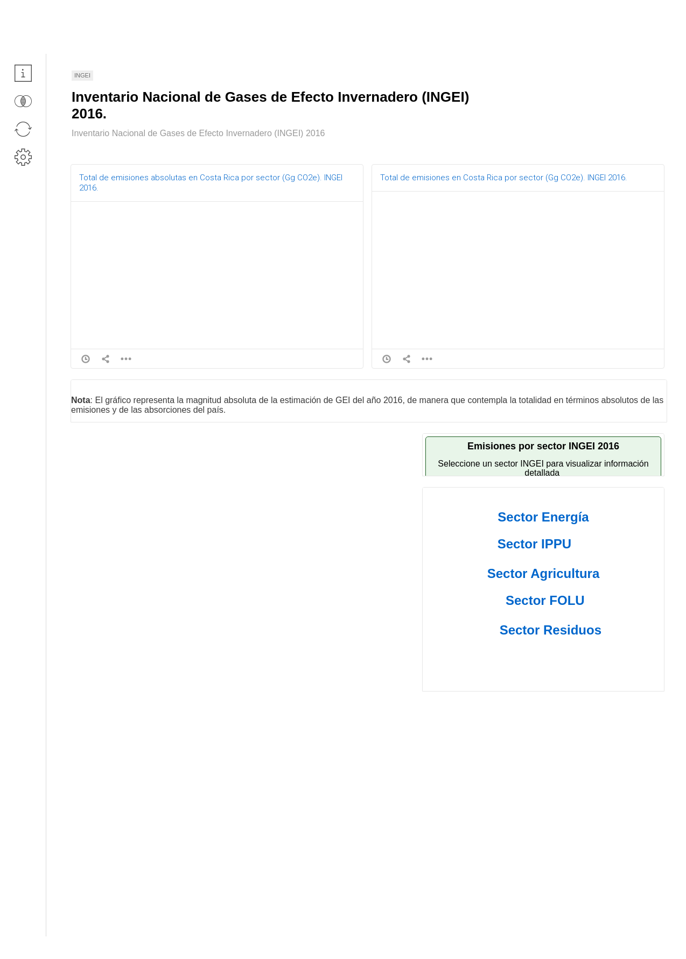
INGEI (82, 75)
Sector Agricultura (543, 573)
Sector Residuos (550, 630)
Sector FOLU (545, 600)
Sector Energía (543, 517)
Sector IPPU (534, 544)
